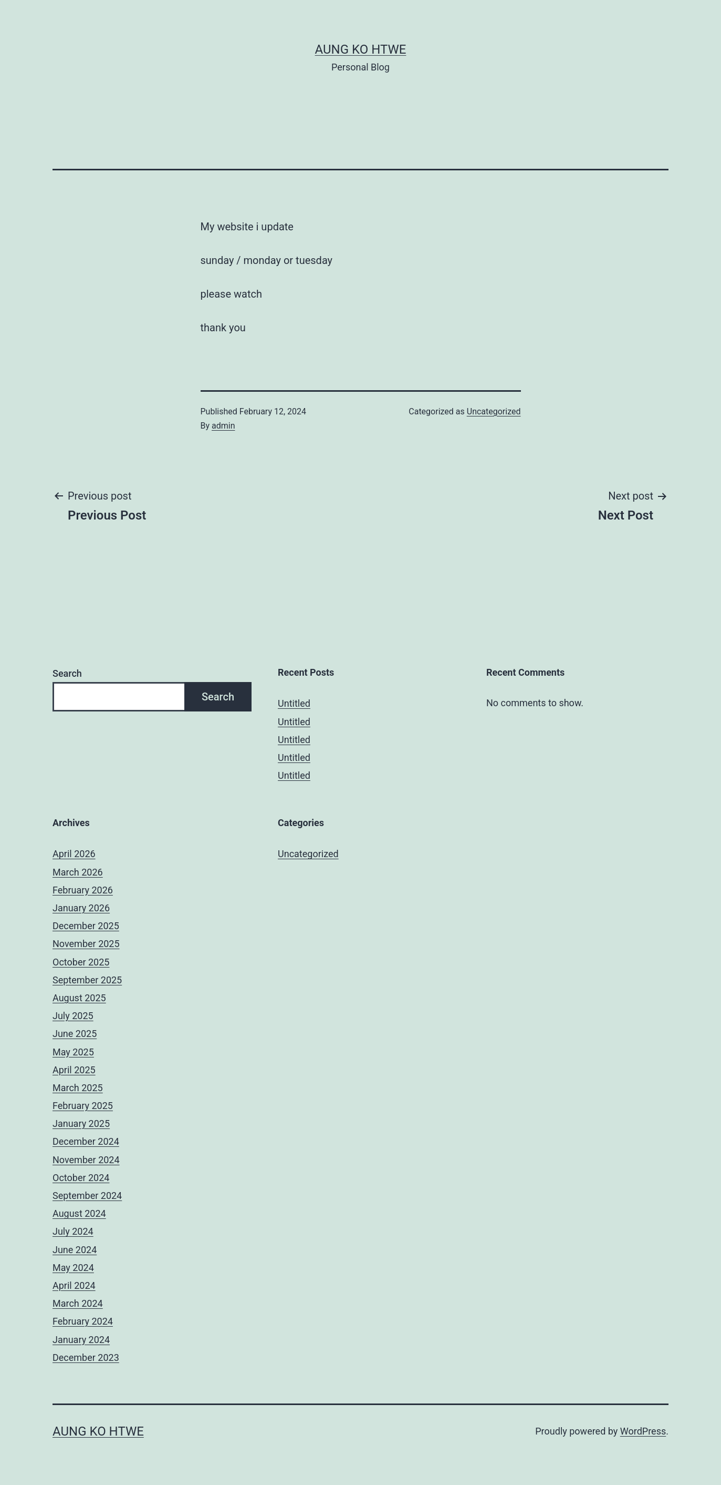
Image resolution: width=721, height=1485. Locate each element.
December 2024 (86, 1141)
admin (223, 426)
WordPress (643, 1431)
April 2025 (74, 1069)
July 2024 (73, 1231)
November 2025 (86, 943)
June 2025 (75, 1033)
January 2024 (81, 1339)
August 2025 (79, 997)
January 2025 (81, 1123)
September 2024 (87, 1195)
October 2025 (81, 962)
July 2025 (73, 1015)
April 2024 (74, 1285)
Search (67, 673)
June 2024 (75, 1249)
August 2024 (79, 1213)
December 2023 (86, 1357)
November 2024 (86, 1159)
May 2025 (73, 1051)
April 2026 (74, 853)
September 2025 (87, 979)
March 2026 (78, 872)
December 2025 (86, 925)
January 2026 (81, 907)
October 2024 (81, 1177)
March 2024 (78, 1303)
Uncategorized (494, 411)
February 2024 (83, 1321)
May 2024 (73, 1267)
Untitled (294, 703)
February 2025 (83, 1105)
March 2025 (78, 1087)
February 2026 (83, 890)
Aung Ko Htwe (360, 49)
